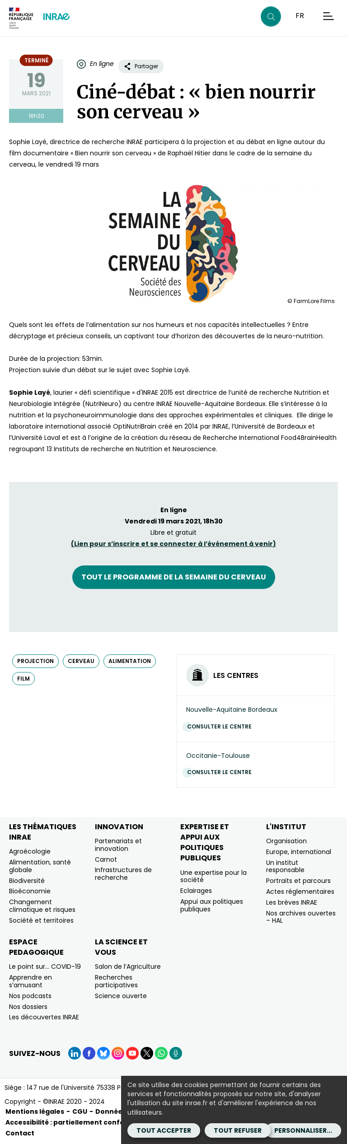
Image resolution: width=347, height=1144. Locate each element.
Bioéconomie (30, 891)
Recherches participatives (116, 981)
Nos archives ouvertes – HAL (301, 917)
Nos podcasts (30, 995)
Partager (141, 66)
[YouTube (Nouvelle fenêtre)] (132, 1053)
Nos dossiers (28, 1006)
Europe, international (298, 851)
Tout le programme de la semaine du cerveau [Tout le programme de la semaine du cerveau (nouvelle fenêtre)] (173, 577)
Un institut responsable (285, 866)
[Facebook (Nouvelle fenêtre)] (89, 1053)
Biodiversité (27, 880)
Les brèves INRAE (291, 902)
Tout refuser (238, 1130)
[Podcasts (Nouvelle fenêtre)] (175, 1053)
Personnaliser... (303, 1130)
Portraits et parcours (298, 880)
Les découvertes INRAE (44, 1017)
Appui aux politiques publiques (211, 905)
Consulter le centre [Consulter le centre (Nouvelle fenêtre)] (221, 726)
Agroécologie (30, 851)
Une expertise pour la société (213, 876)
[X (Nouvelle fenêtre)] (147, 1053)
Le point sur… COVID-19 (45, 966)
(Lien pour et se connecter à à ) (173, 543)
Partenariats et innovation (118, 844)
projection (35, 661)
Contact (19, 1133)
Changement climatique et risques (42, 905)
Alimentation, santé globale (40, 866)
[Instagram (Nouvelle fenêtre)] (118, 1053)
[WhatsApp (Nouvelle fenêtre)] (161, 1053)
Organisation (286, 840)
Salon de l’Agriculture (128, 966)
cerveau (81, 661)
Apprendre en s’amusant (30, 981)
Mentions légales (34, 1111)
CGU (79, 1111)
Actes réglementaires (300, 891)
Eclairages (196, 890)
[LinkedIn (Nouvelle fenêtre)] (74, 1053)
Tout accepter (163, 1130)
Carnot (106, 859)
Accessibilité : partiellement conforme (72, 1122)
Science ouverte (121, 995)
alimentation (129, 661)
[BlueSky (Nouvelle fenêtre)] (103, 1053)
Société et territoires (41, 920)
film (23, 678)
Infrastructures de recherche (123, 873)
